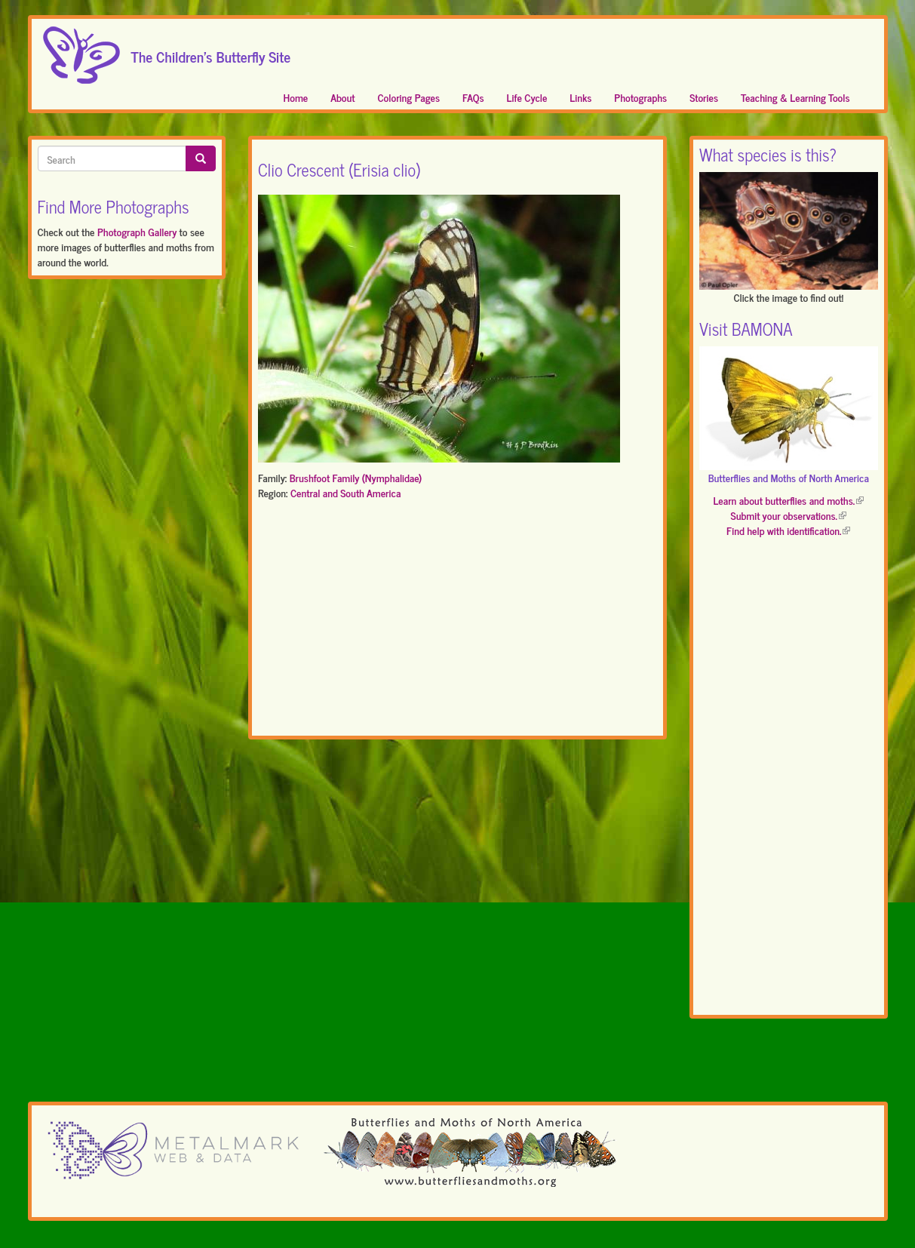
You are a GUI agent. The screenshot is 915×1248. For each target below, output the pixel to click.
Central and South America (345, 492)
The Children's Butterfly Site (211, 52)
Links (580, 97)
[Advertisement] (457, 621)
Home (296, 97)
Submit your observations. (788, 515)
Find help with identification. (788, 530)
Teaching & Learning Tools (795, 97)
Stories (703, 97)
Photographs (640, 97)
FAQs (473, 97)
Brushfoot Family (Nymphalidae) (356, 477)
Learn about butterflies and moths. (788, 500)
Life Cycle (527, 97)
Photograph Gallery (137, 231)
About (342, 97)
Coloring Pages (409, 97)
